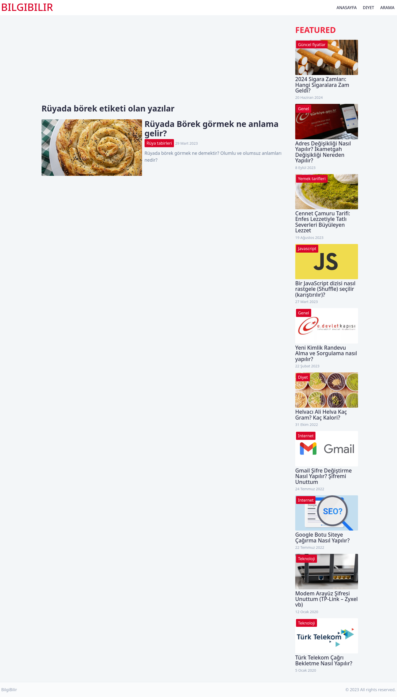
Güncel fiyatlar (312, 44)
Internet (305, 436)
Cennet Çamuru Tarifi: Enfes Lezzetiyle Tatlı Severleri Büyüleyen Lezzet (322, 222)
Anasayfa (346, 7)
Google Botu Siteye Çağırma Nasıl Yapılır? (322, 537)
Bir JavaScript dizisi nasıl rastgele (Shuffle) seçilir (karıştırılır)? (325, 289)
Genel (303, 108)
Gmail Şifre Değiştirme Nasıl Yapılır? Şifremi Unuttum (323, 476)
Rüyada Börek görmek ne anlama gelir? (212, 128)
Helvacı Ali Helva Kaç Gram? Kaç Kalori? (321, 414)
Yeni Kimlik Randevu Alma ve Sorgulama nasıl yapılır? (326, 353)
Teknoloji (306, 558)
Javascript (307, 248)
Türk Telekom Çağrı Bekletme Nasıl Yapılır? (323, 660)
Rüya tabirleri (159, 143)
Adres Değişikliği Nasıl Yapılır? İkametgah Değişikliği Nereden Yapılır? (323, 152)
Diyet (368, 7)
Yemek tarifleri (312, 178)
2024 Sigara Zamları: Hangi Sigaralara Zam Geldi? (322, 85)
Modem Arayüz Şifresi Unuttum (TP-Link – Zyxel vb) (326, 599)
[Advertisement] (167, 65)
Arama (387, 7)
